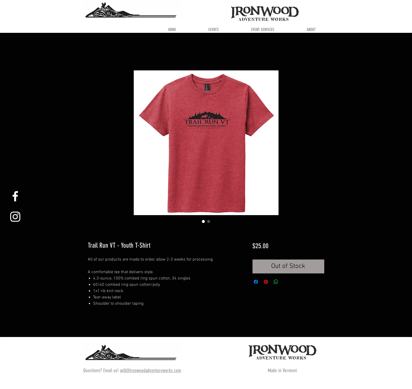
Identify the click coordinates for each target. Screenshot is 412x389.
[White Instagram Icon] (15, 217)
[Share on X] (286, 282)
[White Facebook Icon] (15, 196)
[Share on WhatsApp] (276, 282)
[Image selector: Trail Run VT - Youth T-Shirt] (203, 221)
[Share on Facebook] (256, 282)
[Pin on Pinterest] (266, 282)
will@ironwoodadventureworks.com (150, 370)
